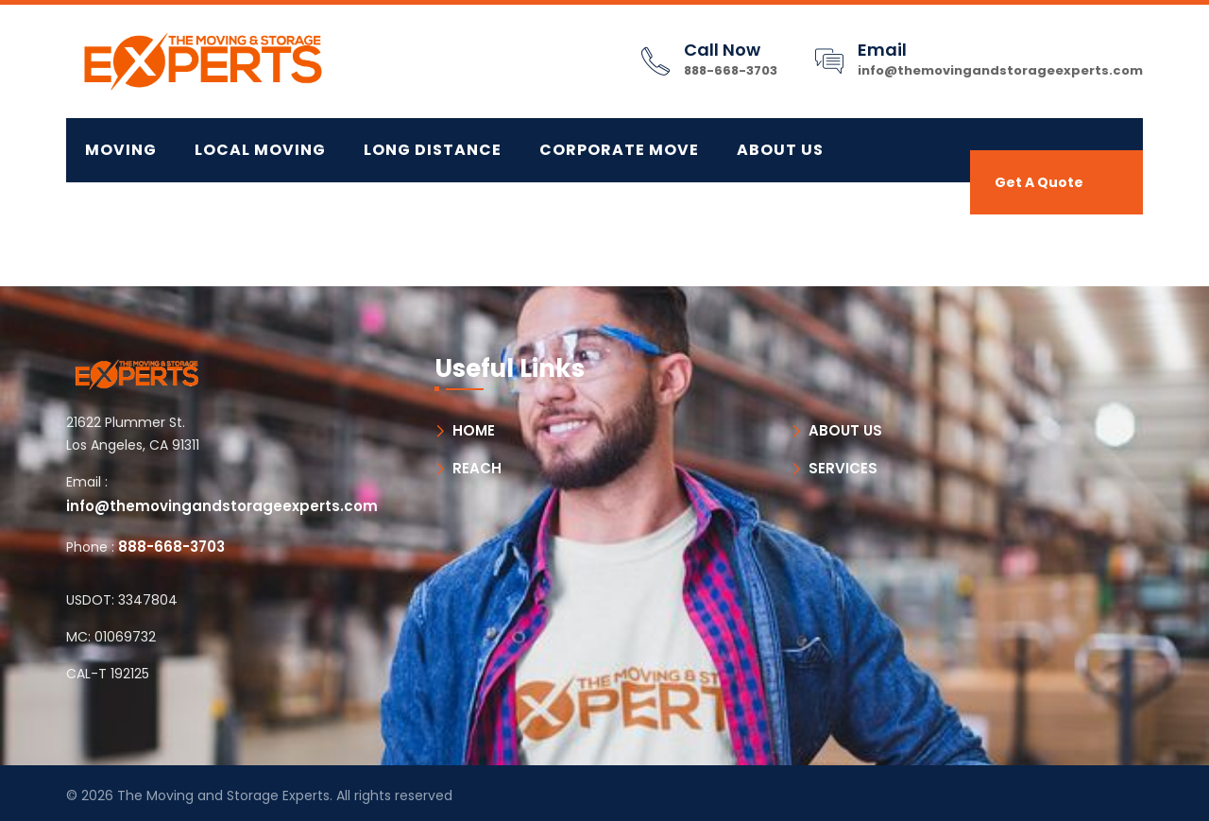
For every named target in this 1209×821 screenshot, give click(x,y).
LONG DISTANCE (433, 150)
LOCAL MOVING (260, 150)
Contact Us (141, 214)
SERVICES (843, 468)
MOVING (121, 150)
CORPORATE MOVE (619, 150)
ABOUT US (845, 430)
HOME (473, 430)
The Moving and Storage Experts (223, 795)
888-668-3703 (730, 70)
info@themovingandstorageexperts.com (1000, 70)
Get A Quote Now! (1039, 193)
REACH (477, 468)
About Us (780, 150)
